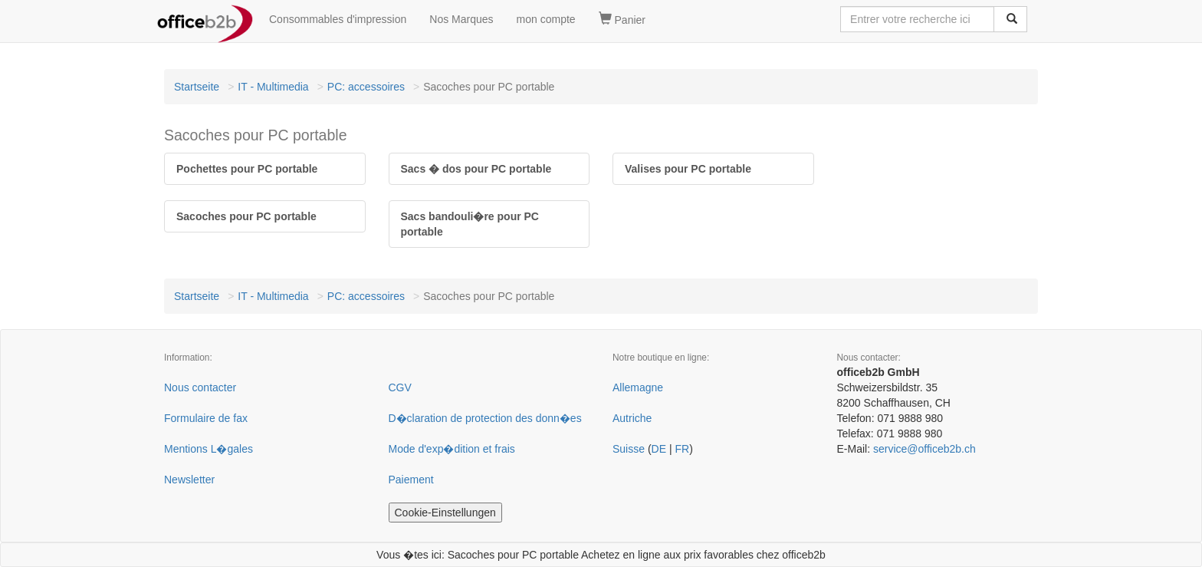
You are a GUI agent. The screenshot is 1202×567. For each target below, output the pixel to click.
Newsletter (189, 479)
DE (659, 449)
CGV (400, 387)
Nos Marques (461, 19)
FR (682, 449)
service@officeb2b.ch (924, 449)
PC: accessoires (366, 87)
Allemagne (637, 387)
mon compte (546, 19)
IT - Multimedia (273, 87)
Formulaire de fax (206, 418)
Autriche (632, 418)
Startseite (196, 87)
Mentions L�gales (208, 449)
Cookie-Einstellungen (445, 512)
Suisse (628, 449)
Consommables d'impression (337, 19)
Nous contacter (200, 387)
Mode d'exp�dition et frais (452, 449)
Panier (622, 19)
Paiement (411, 479)
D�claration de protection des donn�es (485, 418)
